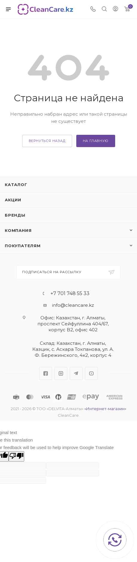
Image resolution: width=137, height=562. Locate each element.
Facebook (45, 373)
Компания (18, 230)
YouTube (91, 373)
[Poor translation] (16, 456)
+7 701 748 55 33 (70, 293)
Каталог (16, 184)
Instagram (60, 373)
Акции (13, 199)
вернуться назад (47, 141)
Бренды (15, 215)
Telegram (76, 373)
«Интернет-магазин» (105, 408)
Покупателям (23, 245)
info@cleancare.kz (73, 305)
